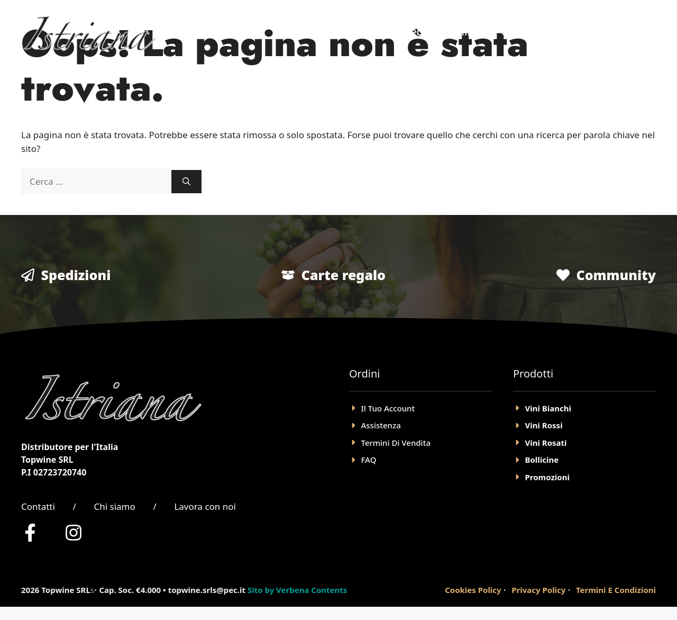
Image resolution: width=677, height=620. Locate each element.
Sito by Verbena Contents (297, 590)
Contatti (38, 506)
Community (616, 275)
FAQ (369, 459)
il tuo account (388, 408)
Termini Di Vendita (396, 442)
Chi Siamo (526, 31)
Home (366, 31)
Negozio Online (441, 31)
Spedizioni (76, 275)
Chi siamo (114, 506)
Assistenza (381, 425)
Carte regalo (343, 275)
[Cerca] (186, 182)
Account (593, 31)
